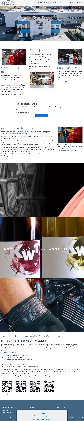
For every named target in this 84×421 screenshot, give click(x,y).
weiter (82, 25)
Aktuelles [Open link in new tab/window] (66, 2)
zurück (1, 25)
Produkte (46, 2)
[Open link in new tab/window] (7, 386)
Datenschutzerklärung (22, 112)
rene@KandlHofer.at (63, 150)
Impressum (48, 419)
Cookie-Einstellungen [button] (41, 416)
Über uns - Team (56, 2)
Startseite (39, 2)
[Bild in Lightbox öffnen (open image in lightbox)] (69, 134)
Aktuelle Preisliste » (63, 409)
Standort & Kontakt (12, 417)
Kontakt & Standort (76, 2)
